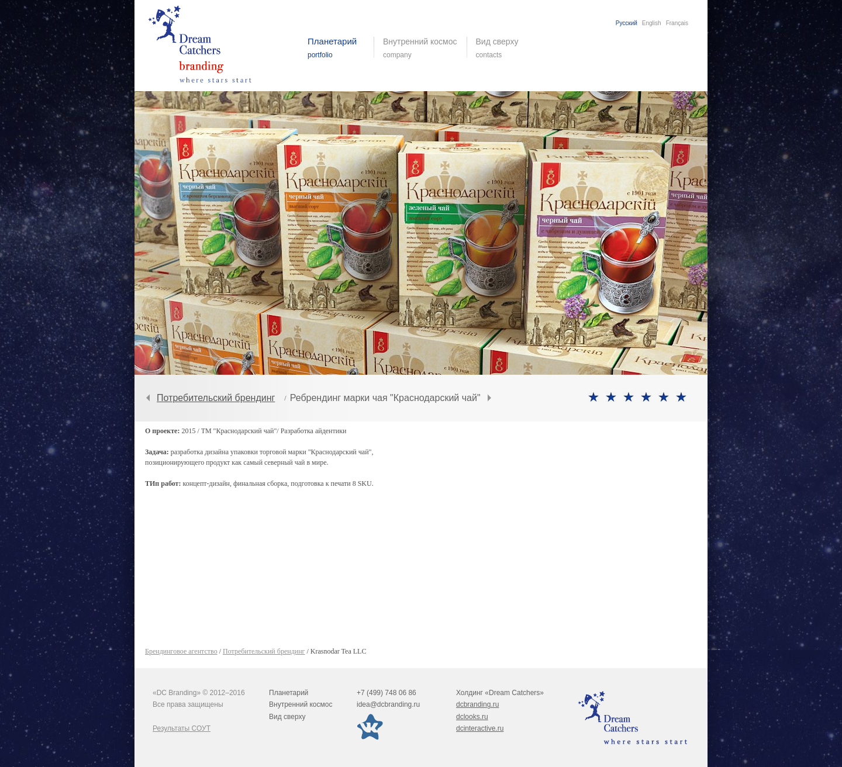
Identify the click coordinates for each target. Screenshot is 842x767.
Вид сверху (504, 48)
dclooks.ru (472, 717)
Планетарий (288, 693)
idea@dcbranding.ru (388, 704)
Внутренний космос (300, 704)
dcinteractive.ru (479, 728)
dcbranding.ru (477, 704)
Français (677, 23)
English (651, 23)
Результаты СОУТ (181, 728)
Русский (626, 23)
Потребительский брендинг (216, 398)
